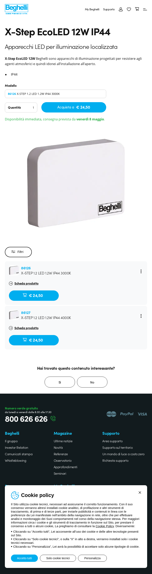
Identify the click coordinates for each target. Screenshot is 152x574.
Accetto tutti (24, 558)
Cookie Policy (105, 526)
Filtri (17, 252)
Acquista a (73, 107)
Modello (10, 85)
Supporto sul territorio (117, 447)
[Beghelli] (16, 8)
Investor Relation (16, 447)
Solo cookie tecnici (58, 558)
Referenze (61, 454)
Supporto (109, 9)
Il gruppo (11, 441)
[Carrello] (137, 9)
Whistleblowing (15, 460)
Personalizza (92, 558)
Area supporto (112, 441)
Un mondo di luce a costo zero (123, 454)
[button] (129, 9)
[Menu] (145, 9)
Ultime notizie (63, 441)
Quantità (14, 107)
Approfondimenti (65, 467)
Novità (58, 447)
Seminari (60, 473)
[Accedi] (121, 9)
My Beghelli (92, 9)
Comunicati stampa (18, 454)
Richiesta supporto (115, 460)
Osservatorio (63, 460)
